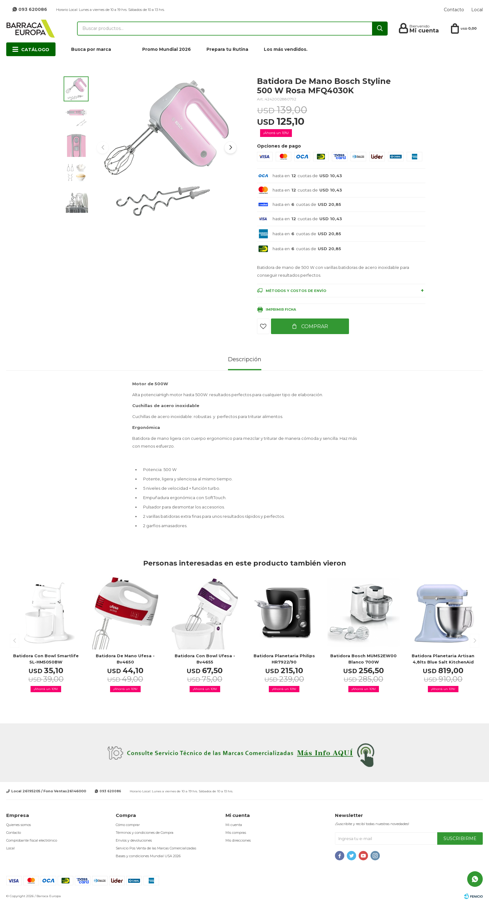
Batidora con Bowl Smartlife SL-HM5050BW (46, 658)
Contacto (454, 9)
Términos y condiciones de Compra (144, 832)
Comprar (314, 326)
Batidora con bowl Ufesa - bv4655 (205, 658)
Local (477, 9)
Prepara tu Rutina (227, 49)
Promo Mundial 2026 (166, 49)
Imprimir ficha (281, 309)
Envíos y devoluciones (134, 840)
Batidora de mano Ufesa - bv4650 (125, 658)
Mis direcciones (238, 840)
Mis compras (235, 832)
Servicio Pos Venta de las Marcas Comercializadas (156, 848)
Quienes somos (18, 825)
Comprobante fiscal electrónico (31, 840)
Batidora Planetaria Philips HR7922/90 (284, 658)
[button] (230, 147)
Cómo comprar (128, 825)
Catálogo (35, 49)
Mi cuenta (233, 825)
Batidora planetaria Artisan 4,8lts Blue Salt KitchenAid (443, 658)
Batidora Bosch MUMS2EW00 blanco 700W (363, 658)
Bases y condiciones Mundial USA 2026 (148, 856)
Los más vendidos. (285, 49)
